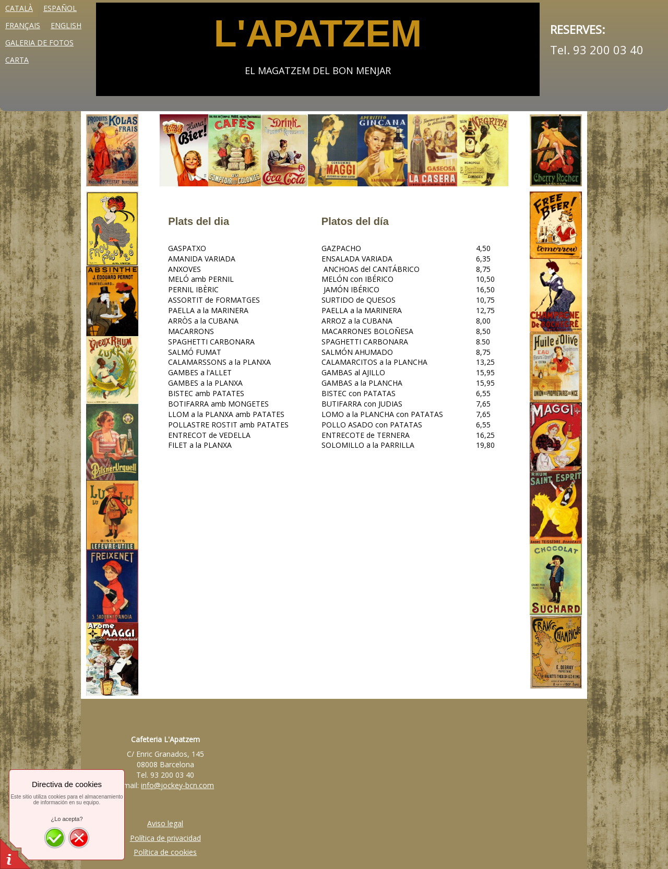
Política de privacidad (165, 838)
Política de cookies (165, 852)
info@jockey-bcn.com (177, 785)
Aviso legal (165, 823)
